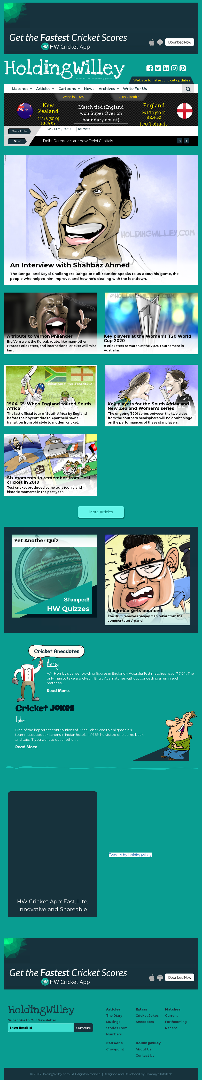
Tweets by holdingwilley (130, 855)
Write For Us (135, 88)
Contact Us (145, 1055)
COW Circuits (129, 97)
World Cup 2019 (60, 129)
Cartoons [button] (69, 88)
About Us (143, 1049)
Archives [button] (109, 88)
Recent (171, 1028)
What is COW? (73, 97)
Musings (113, 1022)
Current (171, 1015)
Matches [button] (22, 88)
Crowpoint (115, 1049)
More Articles (101, 512)
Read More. (58, 691)
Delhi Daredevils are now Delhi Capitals (78, 141)
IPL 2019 (84, 129)
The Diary (114, 1015)
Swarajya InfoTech (158, 1074)
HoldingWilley (64, 68)
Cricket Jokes (147, 1015)
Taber (20, 720)
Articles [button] (45, 88)
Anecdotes (145, 1022)
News (89, 88)
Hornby (53, 663)
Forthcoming (176, 1022)
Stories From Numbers (116, 1031)
